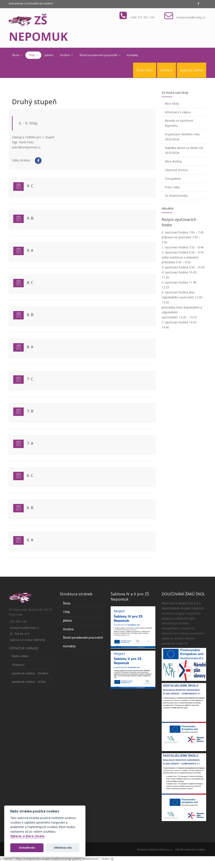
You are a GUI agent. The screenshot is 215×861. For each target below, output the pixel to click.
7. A (30, 443)
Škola (17, 55)
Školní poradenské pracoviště (100, 55)
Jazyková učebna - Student (30, 673)
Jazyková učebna (191, 70)
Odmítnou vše (63, 847)
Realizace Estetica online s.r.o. (154, 849)
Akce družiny (173, 161)
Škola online (144, 70)
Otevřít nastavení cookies (190, 849)
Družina (66, 55)
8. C (30, 282)
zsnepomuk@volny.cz (190, 17)
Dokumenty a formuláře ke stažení (31, 3)
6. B (30, 507)
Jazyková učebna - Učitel (28, 682)
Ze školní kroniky (176, 196)
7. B (30, 411)
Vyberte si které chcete (27, 836)
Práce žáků (172, 187)
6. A (30, 539)
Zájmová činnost (176, 170)
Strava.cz (166, 70)
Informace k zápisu (178, 112)
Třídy (33, 55)
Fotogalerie (173, 179)
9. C (30, 185)
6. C (30, 475)
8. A (30, 346)
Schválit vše (27, 847)
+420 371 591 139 (142, 17)
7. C (30, 378)
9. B (30, 218)
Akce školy (172, 103)
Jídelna (49, 55)
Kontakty (132, 55)
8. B (30, 314)
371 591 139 (18, 622)
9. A (30, 250)
